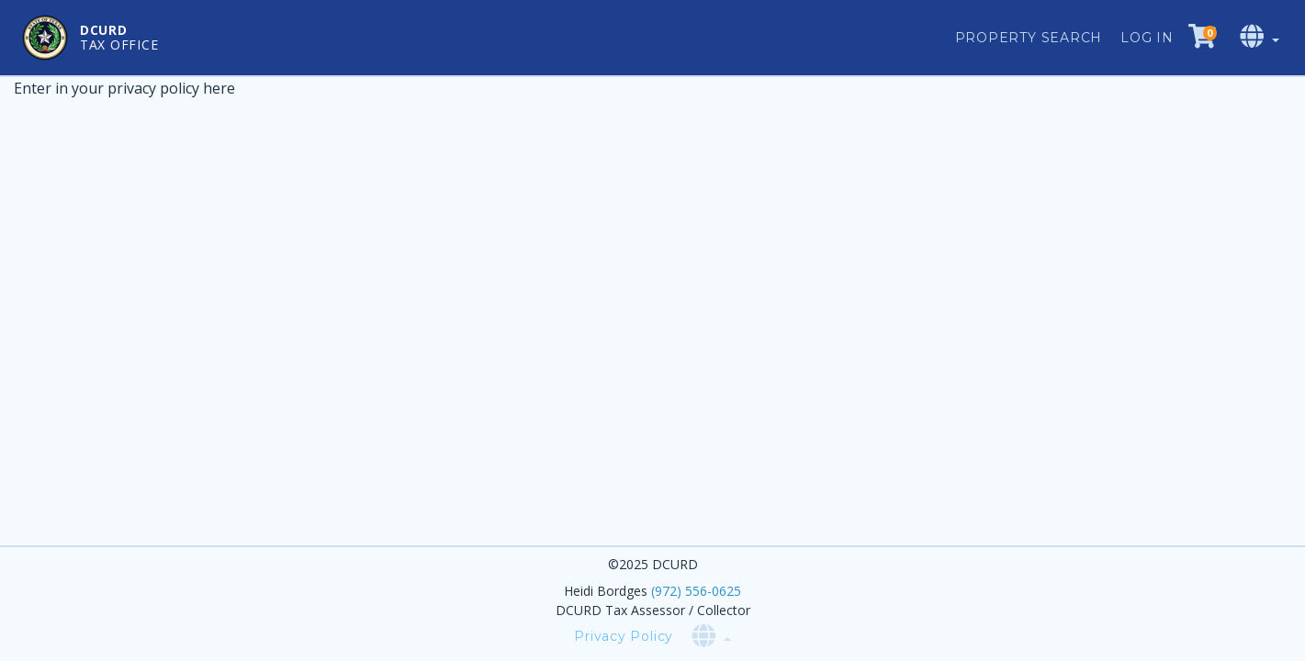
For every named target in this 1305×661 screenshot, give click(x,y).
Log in (1147, 37)
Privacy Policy (623, 636)
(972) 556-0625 (696, 590)
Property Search (1029, 37)
